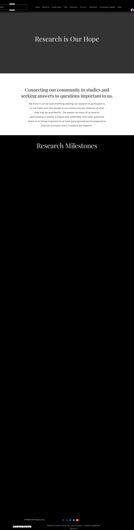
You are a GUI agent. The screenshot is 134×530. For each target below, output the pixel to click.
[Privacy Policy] (22, 527)
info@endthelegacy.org (34, 519)
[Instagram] (67, 520)
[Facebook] (74, 520)
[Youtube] (77, 520)
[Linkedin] (63, 520)
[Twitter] (70, 520)
